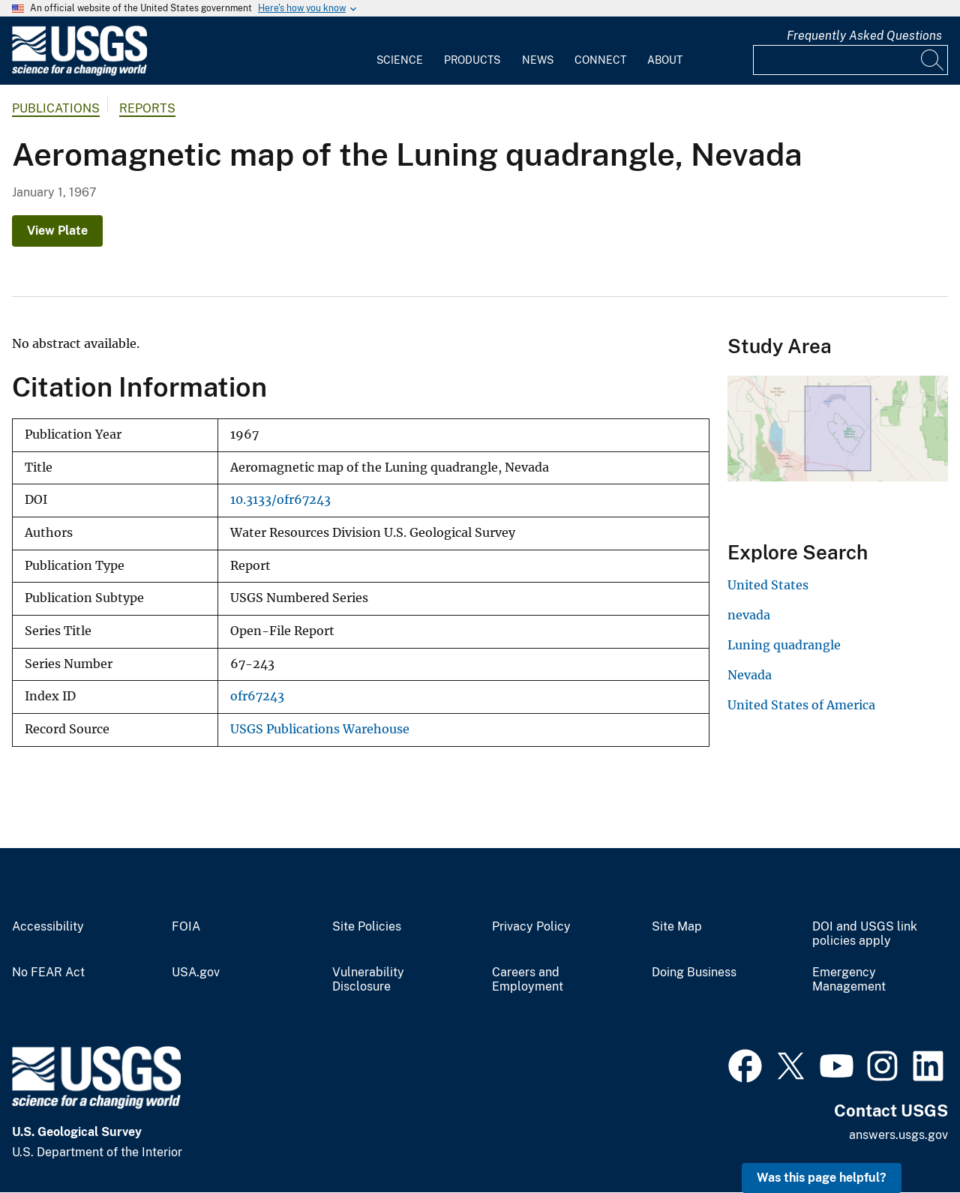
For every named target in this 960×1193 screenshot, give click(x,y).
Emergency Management (849, 980)
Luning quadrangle (784, 644)
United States (768, 584)
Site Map (677, 927)
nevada (749, 614)
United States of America (801, 704)
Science (399, 60)
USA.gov (196, 972)
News (538, 60)
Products (472, 60)
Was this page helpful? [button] (821, 1178)
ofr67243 (257, 696)
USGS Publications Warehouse (320, 729)
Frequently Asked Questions (864, 35)
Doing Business (694, 972)
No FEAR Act (48, 972)
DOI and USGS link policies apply (864, 934)
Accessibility (48, 927)
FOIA (186, 927)
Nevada (750, 674)
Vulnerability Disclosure (368, 980)
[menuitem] (400, 50)
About (664, 60)
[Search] (933, 60)
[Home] (79, 72)
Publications (56, 108)
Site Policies (366, 927)
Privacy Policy (531, 927)
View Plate (57, 230)
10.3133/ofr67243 (280, 500)
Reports (147, 108)
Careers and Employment (527, 980)
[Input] (850, 60)
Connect (600, 60)
